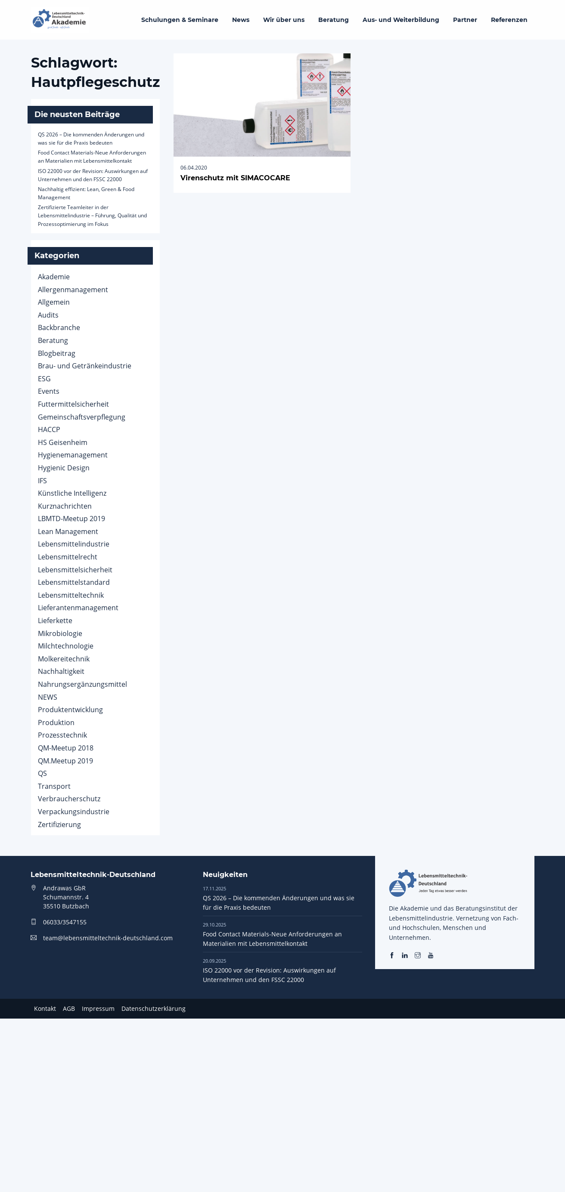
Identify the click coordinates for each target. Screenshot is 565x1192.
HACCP (49, 429)
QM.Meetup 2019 (65, 761)
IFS (42, 480)
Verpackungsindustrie (73, 811)
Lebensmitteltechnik (71, 595)
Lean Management (68, 531)
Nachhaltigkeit (61, 671)
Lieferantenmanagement (78, 607)
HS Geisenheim (62, 442)
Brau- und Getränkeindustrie (84, 366)
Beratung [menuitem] (333, 20)
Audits (48, 315)
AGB (69, 1008)
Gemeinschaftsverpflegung (81, 417)
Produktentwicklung (70, 709)
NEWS (47, 697)
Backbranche (59, 327)
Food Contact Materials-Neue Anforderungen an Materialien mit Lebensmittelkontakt (272, 934)
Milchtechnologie (65, 646)
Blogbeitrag (56, 353)
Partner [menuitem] (465, 20)
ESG (44, 378)
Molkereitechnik (64, 659)
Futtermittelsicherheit (73, 404)
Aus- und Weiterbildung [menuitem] (401, 20)
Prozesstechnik (62, 735)
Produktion (56, 722)
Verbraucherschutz (69, 798)
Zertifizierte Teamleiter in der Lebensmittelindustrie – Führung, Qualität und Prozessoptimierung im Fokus (92, 215)
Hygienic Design (64, 467)
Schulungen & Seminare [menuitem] (179, 20)
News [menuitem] (240, 20)
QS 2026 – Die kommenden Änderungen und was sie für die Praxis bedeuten (278, 898)
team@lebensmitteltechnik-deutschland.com (108, 938)
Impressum (98, 1008)
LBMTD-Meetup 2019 (71, 518)
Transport (54, 786)
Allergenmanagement (73, 289)
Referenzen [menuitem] (509, 20)
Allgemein (54, 302)
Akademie (54, 276)
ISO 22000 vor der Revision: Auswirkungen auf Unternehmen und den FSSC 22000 (269, 970)
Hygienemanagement (73, 455)
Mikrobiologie (60, 633)
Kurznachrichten (65, 506)
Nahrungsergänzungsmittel (82, 684)
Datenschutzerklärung (153, 1008)
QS (42, 773)
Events (48, 391)
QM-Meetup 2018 (65, 748)
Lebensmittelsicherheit (75, 569)
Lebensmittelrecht (67, 557)
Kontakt (45, 1008)
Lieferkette (55, 620)
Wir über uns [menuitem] (283, 20)
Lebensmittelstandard (74, 582)
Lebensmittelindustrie (73, 544)
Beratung (53, 340)
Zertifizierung (59, 824)
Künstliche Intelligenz (72, 493)
